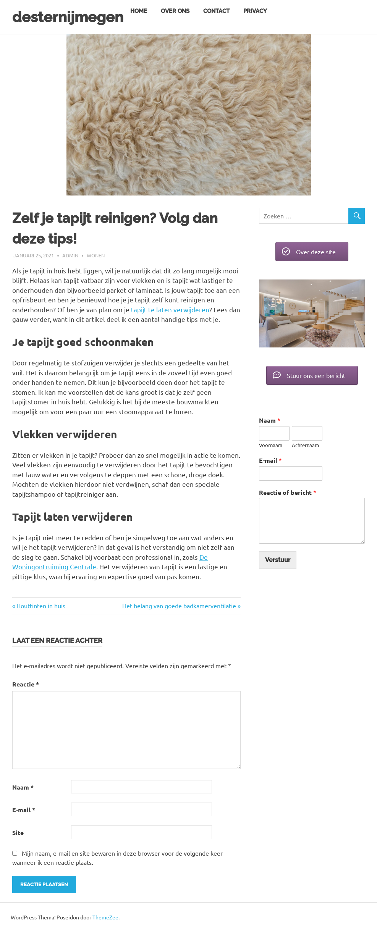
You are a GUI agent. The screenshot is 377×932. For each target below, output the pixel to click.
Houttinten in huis (40, 605)
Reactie (25, 684)
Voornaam (270, 445)
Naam (23, 787)
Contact (216, 11)
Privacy (255, 11)
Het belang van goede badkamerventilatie (179, 605)
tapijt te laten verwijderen (170, 309)
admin (70, 255)
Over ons (175, 11)
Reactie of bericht (287, 492)
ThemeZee (105, 917)
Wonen (96, 255)
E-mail (23, 810)
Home (138, 11)
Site (18, 833)
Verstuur (277, 560)
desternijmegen (67, 17)
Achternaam (305, 445)
